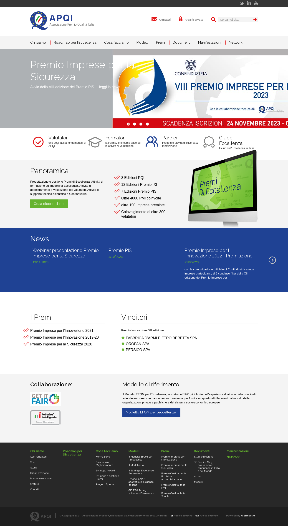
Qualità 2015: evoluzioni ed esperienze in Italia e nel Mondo (209, 467)
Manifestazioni (209, 42)
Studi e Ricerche (203, 456)
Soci (32, 462)
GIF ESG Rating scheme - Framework (141, 492)
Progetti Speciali (105, 484)
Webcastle (248, 515)
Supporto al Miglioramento (104, 464)
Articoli (198, 476)
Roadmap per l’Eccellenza (75, 42)
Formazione (103, 456)
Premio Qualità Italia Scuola (173, 495)
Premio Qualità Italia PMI (173, 486)
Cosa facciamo (116, 42)
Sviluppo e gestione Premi (107, 478)
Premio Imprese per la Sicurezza (174, 467)
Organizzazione (39, 473)
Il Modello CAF (137, 465)
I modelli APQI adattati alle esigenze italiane (141, 482)
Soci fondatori (38, 456)
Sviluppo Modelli (106, 470)
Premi (160, 42)
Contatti (35, 489)
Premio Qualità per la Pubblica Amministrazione (173, 476)
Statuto (34, 484)
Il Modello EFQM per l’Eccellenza (140, 458)
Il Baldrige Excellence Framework (141, 472)
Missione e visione (40, 478)
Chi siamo (38, 42)
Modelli (142, 42)
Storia (33, 467)
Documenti (181, 42)
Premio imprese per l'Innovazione (172, 458)
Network (236, 42)
